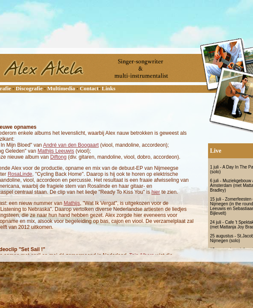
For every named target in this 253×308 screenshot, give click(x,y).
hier (156, 192)
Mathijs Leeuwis (56, 151)
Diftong (58, 157)
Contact (89, 88)
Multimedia (61, 88)
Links (109, 88)
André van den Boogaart (70, 145)
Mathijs (72, 203)
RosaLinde (20, 174)
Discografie (29, 88)
